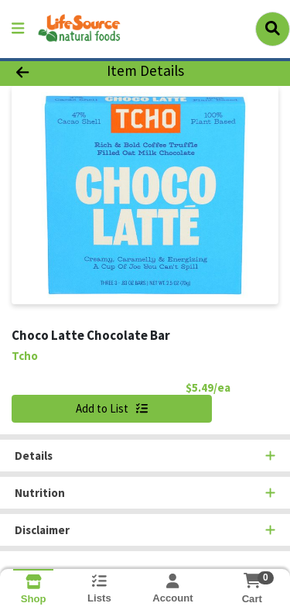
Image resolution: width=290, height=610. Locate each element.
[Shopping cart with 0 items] (251, 580)
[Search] (272, 28)
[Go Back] (45, 71)
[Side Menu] (18, 29)
